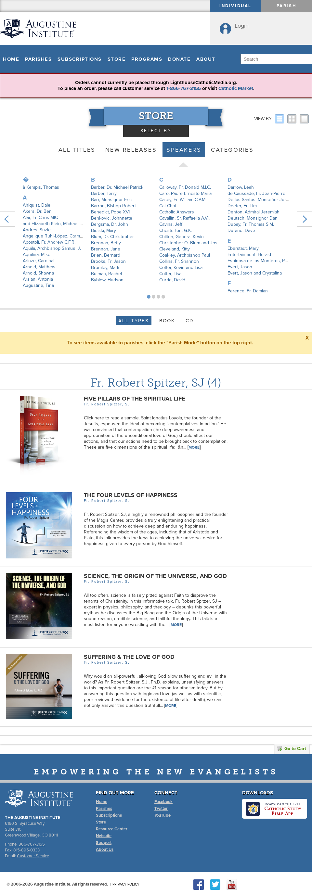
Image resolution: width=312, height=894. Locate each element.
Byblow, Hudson (107, 280)
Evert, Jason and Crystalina (255, 273)
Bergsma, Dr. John (109, 224)
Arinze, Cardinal (38, 260)
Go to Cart (291, 748)
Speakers (183, 149)
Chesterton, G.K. (175, 230)
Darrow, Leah (241, 187)
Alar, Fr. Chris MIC (40, 217)
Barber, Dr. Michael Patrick (117, 187)
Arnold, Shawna (38, 273)
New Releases (131, 149)
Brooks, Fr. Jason (108, 261)
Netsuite (103, 835)
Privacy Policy (125, 884)
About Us (104, 849)
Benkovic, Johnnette (111, 218)
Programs (146, 59)
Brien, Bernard (105, 255)
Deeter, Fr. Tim (242, 206)
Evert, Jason (240, 267)
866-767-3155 (32, 844)
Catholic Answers (176, 212)
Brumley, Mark (105, 267)
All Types (133, 321)
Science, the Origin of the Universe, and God (155, 576)
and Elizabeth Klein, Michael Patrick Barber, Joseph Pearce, (82, 223)
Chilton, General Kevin (181, 236)
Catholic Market (235, 88)
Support (103, 842)
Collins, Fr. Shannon (179, 261)
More (194, 447)
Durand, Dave (241, 230)
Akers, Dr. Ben (37, 211)
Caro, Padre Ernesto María (185, 193)
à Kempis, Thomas (41, 187)
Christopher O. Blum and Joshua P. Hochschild (206, 243)
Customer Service (33, 856)
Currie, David (172, 280)
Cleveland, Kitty (174, 249)
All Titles (77, 149)
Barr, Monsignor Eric (111, 199)
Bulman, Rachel (106, 273)
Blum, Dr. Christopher (112, 236)
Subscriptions (80, 59)
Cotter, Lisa (170, 273)
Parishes (38, 59)
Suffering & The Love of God (129, 656)
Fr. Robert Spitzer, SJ (147, 383)
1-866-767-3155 (183, 88)
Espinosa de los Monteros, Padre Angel (267, 260)
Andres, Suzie (37, 230)
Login (242, 25)
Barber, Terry (104, 193)
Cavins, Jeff (170, 224)
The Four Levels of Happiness (130, 495)
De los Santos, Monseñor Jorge (259, 199)
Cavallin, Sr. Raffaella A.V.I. (184, 218)
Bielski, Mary (103, 230)
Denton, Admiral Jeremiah (254, 212)
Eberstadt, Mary (243, 248)
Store (117, 59)
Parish (287, 5)
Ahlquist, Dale (36, 205)
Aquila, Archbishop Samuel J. (52, 248)
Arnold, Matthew (39, 267)
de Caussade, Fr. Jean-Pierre (256, 193)
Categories (232, 149)
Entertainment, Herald (249, 254)
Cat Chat (167, 206)
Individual (235, 5)
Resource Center (111, 829)
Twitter (161, 808)
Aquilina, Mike (36, 254)
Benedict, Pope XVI (110, 212)
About (205, 59)
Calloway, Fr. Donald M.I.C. (185, 187)
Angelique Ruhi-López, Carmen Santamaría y (67, 236)
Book (167, 321)
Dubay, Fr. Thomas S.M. (251, 224)
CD (190, 321)
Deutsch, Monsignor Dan (253, 218)
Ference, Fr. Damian (248, 291)
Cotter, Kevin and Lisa (180, 267)
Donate (179, 59)
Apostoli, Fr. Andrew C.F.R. (49, 242)
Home (11, 59)
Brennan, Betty (106, 243)
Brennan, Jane (105, 249)
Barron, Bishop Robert (113, 206)
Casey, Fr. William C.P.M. (182, 199)
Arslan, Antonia (38, 279)
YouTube (162, 815)
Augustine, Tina (38, 285)
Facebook (163, 801)
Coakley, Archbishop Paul (184, 255)
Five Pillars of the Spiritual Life (134, 398)
